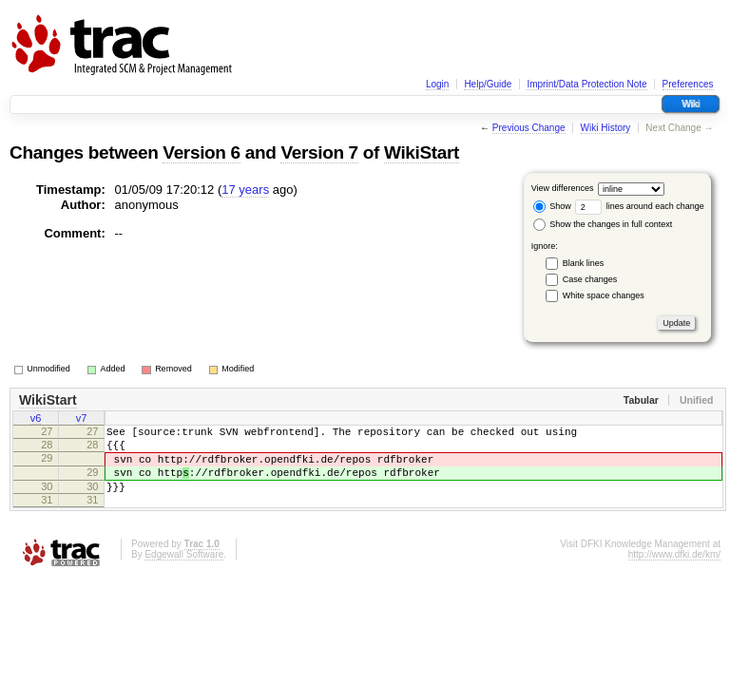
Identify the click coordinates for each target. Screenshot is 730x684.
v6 (36, 420)
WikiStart (421, 152)
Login (437, 84)
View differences (562, 188)
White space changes (603, 295)
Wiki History (606, 128)
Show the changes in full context (603, 224)
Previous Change (529, 128)
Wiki (691, 104)
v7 (81, 420)
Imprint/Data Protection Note (586, 84)
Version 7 (318, 152)
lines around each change (639, 206)
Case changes (590, 279)
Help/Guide (487, 84)
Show (552, 206)
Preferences (688, 84)
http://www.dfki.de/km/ (674, 574)
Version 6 (201, 152)
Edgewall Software (183, 574)
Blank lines (584, 263)
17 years (245, 189)
